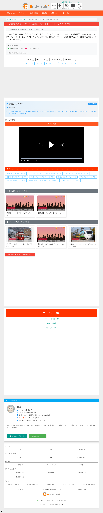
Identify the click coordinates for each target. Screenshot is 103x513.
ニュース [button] (11, 13)
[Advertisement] (51, 83)
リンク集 (20, 489)
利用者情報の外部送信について (51, 489)
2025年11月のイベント (51, 328)
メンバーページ (51, 465)
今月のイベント (82, 457)
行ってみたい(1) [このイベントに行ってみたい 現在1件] (42, 60)
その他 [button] (66, 13)
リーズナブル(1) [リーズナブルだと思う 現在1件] (70, 60)
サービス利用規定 (89, 485)
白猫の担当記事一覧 (17, 436)
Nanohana (59, 504)
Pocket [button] (49, 63)
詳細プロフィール (37, 436)
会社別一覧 (82, 450)
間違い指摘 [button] (52, 124)
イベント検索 (51, 323)
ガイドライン (82, 465)
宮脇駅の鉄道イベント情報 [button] (67, 177)
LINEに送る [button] (73, 63)
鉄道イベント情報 (19, 19)
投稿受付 (20, 465)
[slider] (51, 158)
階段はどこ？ (82, 472)
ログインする (74, 2)
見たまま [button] (56, 13)
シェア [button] (39, 63)
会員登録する (66, 2)
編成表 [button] (45, 13)
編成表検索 (51, 472)
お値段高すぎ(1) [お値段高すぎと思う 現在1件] (56, 60)
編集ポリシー (51, 485)
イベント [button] (23, 13)
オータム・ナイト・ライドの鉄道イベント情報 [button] (45, 173)
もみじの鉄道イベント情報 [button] (16, 173)
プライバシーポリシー (70, 485)
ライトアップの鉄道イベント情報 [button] (76, 173)
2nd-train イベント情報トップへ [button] (20, 254)
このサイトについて (14, 485)
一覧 (20, 450)
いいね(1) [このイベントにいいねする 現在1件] (30, 60)
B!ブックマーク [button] (61, 63)
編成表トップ (20, 472)
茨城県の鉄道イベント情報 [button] (70, 181)
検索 (51, 450)
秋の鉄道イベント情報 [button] (88, 177)
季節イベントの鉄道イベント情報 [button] (42, 177)
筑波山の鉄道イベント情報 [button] (16, 181)
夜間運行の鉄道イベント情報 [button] (16, 177)
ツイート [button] (29, 63)
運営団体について (32, 485)
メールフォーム (83, 489)
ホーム (9, 19)
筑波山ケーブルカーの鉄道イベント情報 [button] (43, 181)
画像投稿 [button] (34, 13)
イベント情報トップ (51, 319)
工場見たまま (20, 477)
